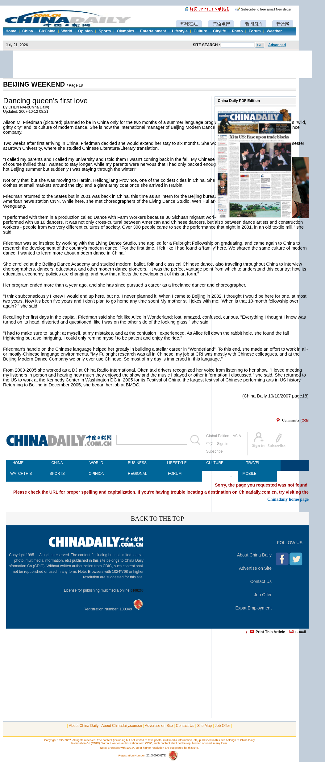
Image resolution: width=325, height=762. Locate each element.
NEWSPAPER (214, 473)
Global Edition (217, 436)
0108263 (137, 590)
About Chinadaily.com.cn (121, 725)
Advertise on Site (255, 568)
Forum (255, 31)
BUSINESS (135, 463)
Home (11, 31)
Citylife (219, 31)
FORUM (174, 473)
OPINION (96, 473)
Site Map (204, 725)
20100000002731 (156, 755)
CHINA (57, 463)
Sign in (222, 444)
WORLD (96, 463)
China (27, 31)
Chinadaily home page (288, 499)
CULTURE (214, 463)
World (66, 31)
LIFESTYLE (174, 463)
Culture (200, 31)
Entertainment (153, 31)
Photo (237, 31)
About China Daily (254, 554)
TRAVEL (253, 463)
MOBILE (249, 473)
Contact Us (261, 581)
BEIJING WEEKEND (35, 84)
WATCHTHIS (18, 473)
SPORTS (57, 473)
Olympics (125, 31)
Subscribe (214, 451)
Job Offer (263, 594)
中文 (210, 444)
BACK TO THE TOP (157, 518)
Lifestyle (180, 31)
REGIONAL (135, 473)
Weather (274, 31)
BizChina (47, 31)
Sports (105, 31)
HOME (17, 463)
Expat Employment (253, 607)
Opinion (85, 31)
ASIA (237, 436)
